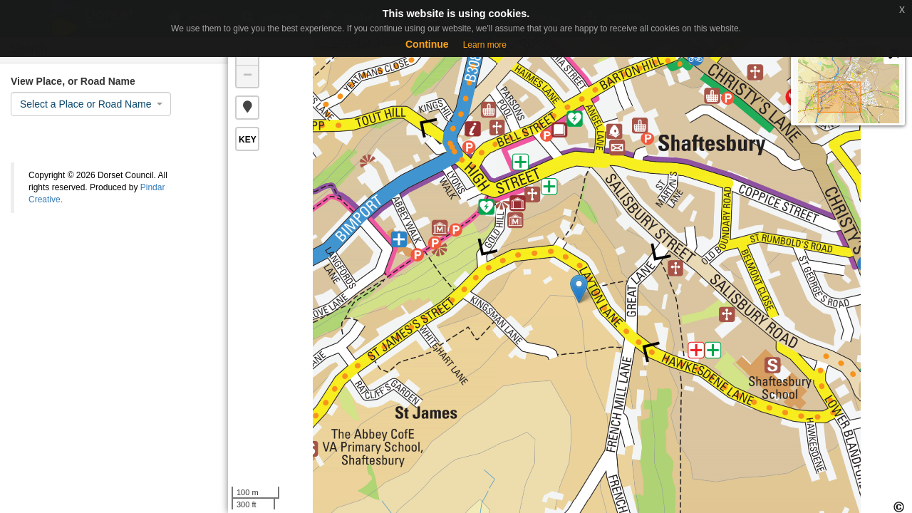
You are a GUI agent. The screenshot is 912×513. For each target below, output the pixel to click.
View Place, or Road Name (73, 81)
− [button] (247, 76)
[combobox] (91, 104)
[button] (247, 107)
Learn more (485, 45)
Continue (427, 44)
